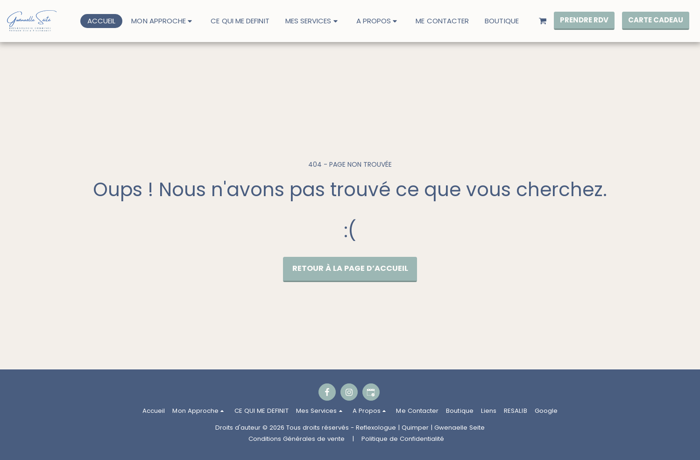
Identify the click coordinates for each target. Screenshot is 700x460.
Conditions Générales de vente (296, 438)
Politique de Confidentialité (402, 438)
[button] (163, 21)
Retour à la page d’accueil (350, 268)
